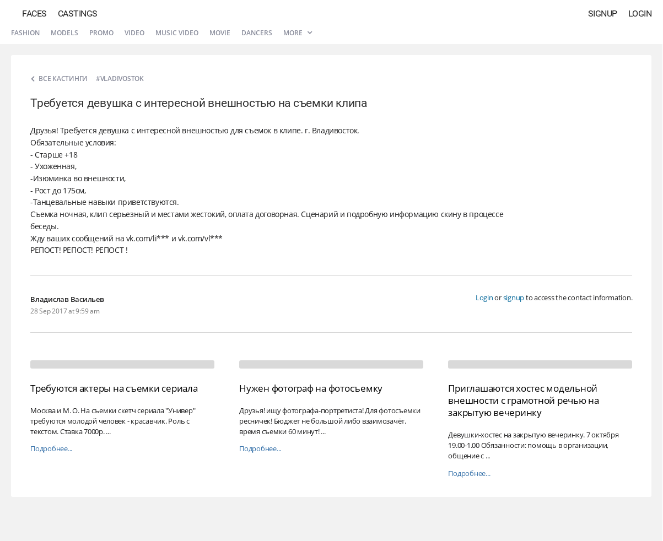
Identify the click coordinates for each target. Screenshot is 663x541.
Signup (602, 13)
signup (514, 297)
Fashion (25, 32)
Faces (34, 13)
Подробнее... (51, 449)
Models (64, 32)
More (297, 32)
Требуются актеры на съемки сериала (114, 388)
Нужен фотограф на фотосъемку (310, 388)
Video (134, 32)
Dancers (256, 32)
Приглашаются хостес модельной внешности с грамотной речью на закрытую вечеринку (523, 400)
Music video (176, 32)
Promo (101, 32)
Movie (219, 32)
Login (640, 13)
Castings (78, 13)
